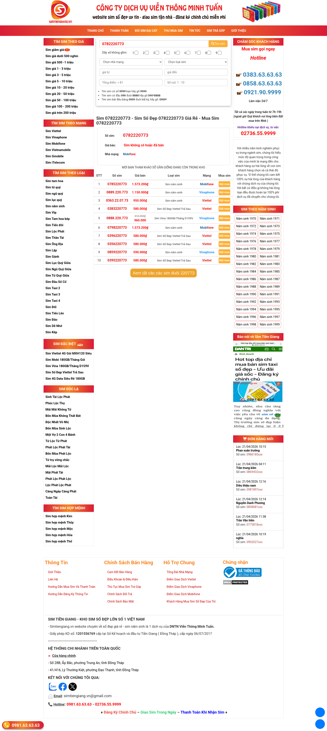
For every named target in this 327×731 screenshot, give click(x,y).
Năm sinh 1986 (246, 279)
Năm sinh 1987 (270, 279)
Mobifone (207, 184)
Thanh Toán (119, 30)
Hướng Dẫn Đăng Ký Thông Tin (68, 594)
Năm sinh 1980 (246, 256)
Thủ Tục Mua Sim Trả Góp (124, 586)
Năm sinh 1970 (246, 218)
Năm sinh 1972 (246, 226)
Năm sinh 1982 (246, 264)
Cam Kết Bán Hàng (119, 572)
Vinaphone (206, 192)
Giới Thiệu (238, 30)
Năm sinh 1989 (270, 286)
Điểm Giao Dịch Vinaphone (184, 586)
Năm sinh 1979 (270, 249)
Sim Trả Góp (216, 30)
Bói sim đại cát (146, 30)
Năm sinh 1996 (246, 317)
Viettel (206, 200)
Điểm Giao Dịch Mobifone (183, 594)
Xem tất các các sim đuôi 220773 (163, 273)
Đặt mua (224, 184)
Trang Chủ (95, 30)
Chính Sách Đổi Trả (119, 594)
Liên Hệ (53, 579)
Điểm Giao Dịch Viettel (181, 579)
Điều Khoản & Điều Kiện (122, 579)
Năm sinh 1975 (270, 233)
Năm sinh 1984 (246, 271)
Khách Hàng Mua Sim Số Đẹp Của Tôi (191, 601)
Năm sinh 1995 (270, 309)
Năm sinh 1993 (270, 301)
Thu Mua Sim (173, 30)
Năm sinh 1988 (246, 286)
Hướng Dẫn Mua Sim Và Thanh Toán (71, 586)
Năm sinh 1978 (246, 249)
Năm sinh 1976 (246, 241)
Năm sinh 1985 (270, 271)
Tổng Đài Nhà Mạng (180, 572)
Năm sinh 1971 (270, 218)
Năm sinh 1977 (270, 241)
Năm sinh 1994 (246, 309)
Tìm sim (218, 43)
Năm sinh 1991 (270, 294)
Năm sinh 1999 (270, 324)
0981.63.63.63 (26, 725)
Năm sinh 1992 (246, 301)
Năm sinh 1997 (270, 317)
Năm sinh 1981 (270, 256)
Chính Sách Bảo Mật (120, 601)
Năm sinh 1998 (246, 324)
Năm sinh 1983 (270, 264)
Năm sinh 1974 (246, 233)
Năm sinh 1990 (246, 294)
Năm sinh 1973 (270, 226)
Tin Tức (195, 30)
